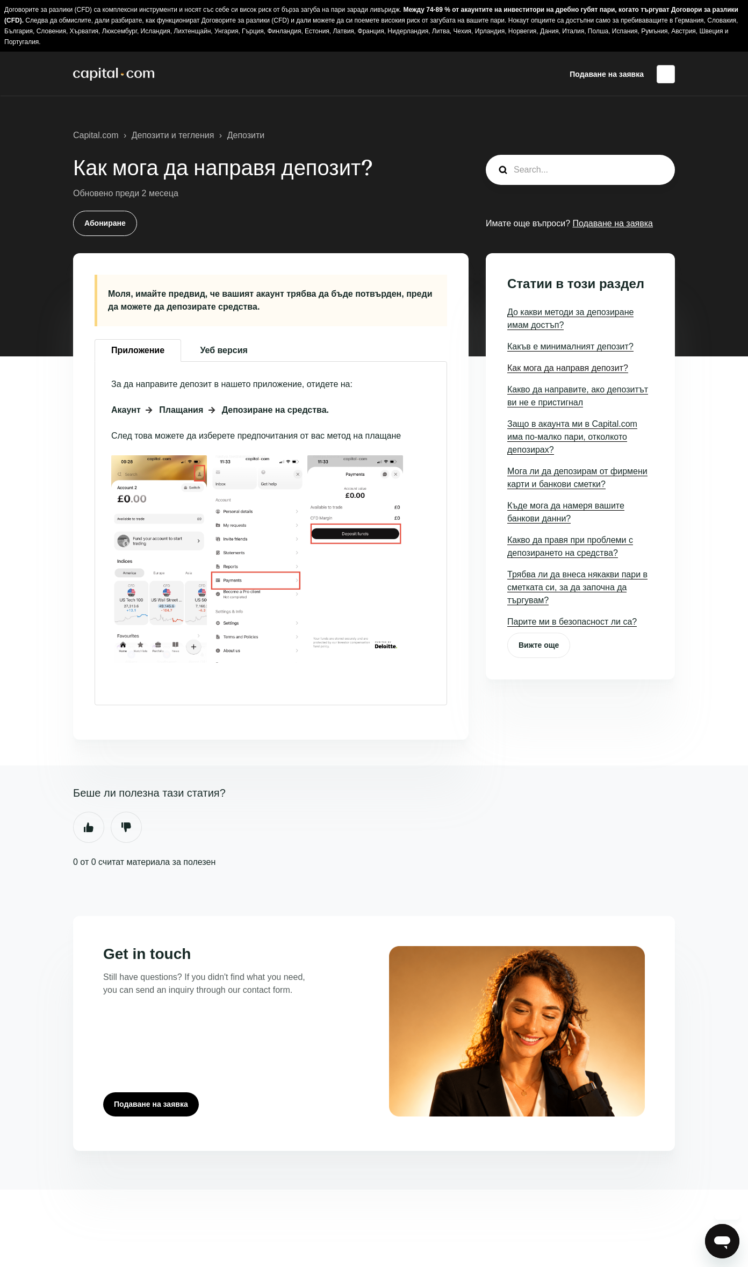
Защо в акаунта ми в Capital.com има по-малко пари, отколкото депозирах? (572, 436)
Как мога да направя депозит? (567, 368)
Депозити (246, 135)
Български (666, 74)
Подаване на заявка (607, 74)
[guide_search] (580, 170)
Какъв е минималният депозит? (570, 346)
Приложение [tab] (137, 350)
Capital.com (95, 135)
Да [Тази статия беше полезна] (88, 827)
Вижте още (539, 645)
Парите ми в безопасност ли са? (572, 621)
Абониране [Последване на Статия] (105, 223)
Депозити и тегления (173, 135)
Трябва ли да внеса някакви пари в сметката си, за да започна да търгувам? (577, 587)
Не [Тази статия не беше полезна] (126, 827)
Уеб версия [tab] (224, 350)
